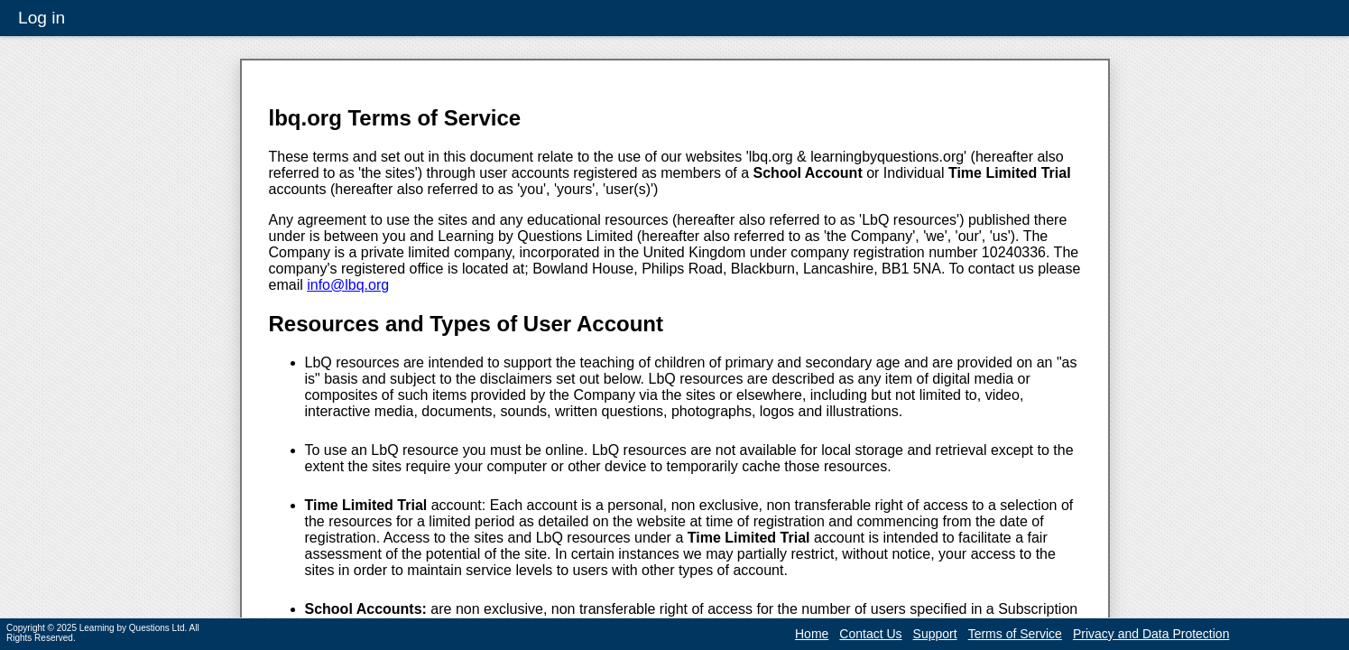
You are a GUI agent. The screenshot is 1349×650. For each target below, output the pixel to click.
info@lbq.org (348, 284)
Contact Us (870, 634)
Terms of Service (1015, 634)
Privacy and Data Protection (1151, 634)
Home (811, 634)
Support (935, 634)
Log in (41, 17)
